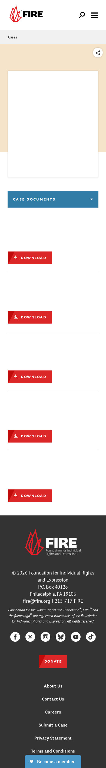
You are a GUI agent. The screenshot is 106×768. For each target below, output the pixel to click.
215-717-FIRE (69, 601)
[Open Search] (82, 15)
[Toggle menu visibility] (94, 14)
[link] (25, 15)
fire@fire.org (36, 601)
